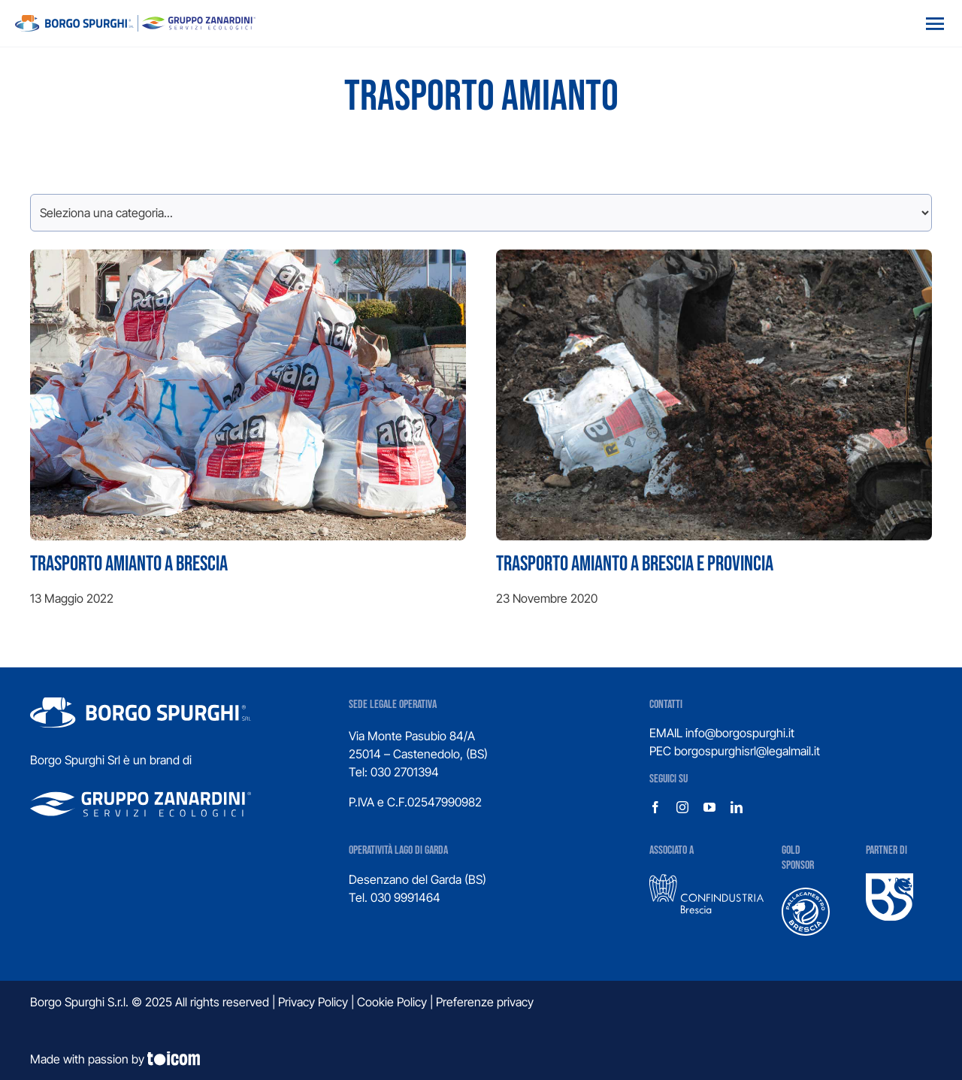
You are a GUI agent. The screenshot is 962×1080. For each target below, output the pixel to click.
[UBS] (890, 879)
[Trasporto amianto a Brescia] (248, 436)
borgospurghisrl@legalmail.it (747, 750)
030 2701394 (405, 771)
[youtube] (709, 807)
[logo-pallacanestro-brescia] (806, 893)
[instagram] (682, 807)
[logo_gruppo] (135, 21)
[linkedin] (737, 807)
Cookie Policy (392, 1001)
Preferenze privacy (485, 1001)
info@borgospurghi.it (739, 732)
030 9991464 (405, 897)
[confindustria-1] (706, 879)
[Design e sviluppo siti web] (481, 1059)
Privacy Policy (313, 1001)
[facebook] (655, 807)
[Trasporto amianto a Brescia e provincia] (714, 436)
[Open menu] (935, 23)
